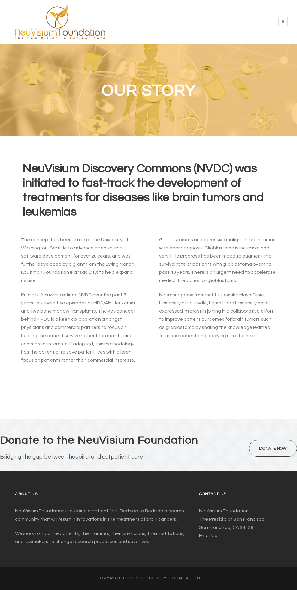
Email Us (208, 535)
